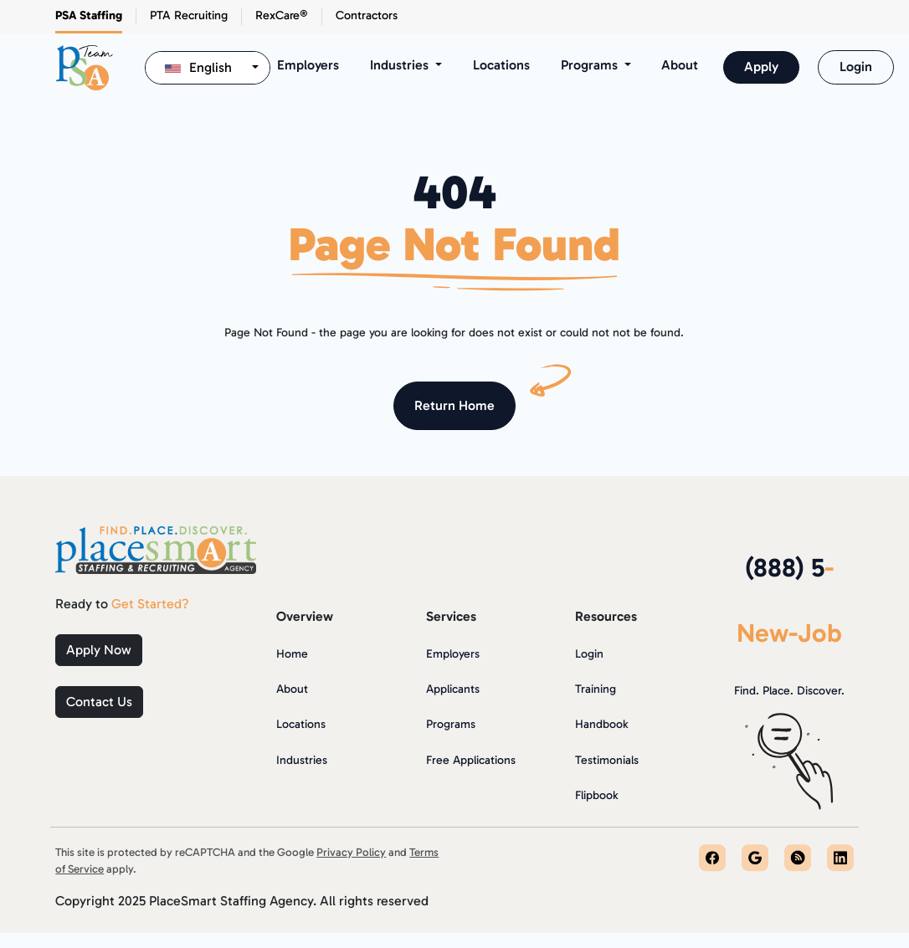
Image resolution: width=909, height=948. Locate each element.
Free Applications (471, 760)
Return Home (454, 405)
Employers (308, 65)
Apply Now (98, 650)
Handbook (601, 724)
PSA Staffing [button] (88, 15)
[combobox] (208, 68)
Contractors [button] (367, 15)
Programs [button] (591, 65)
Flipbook (596, 795)
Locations (501, 65)
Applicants (453, 689)
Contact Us (99, 702)
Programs (450, 724)
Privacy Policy (351, 851)
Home (292, 654)
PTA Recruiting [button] (189, 15)
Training (595, 689)
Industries (301, 760)
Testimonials (607, 760)
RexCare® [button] (281, 15)
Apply (761, 66)
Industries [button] (401, 65)
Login (856, 66)
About (679, 65)
